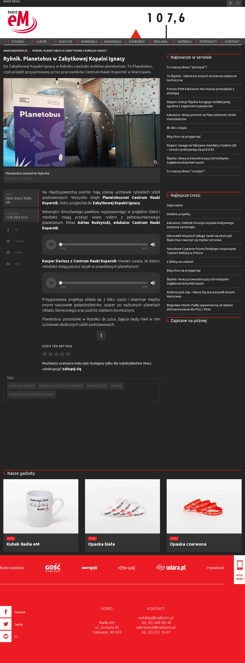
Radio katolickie (12, 568)
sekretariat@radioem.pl (156, 627)
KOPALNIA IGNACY (22, 386)
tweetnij (19, 241)
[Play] (51, 244)
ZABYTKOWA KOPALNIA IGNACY (31, 394)
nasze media (11, 1)
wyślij (17, 263)
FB (16, 229)
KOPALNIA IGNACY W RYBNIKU (61, 386)
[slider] (103, 244)
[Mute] (153, 244)
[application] (101, 244)
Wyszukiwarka (238, 3)
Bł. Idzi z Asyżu (177, 128)
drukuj (18, 252)
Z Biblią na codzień (180, 261)
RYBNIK (116, 386)
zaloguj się (71, 369)
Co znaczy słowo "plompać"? (187, 67)
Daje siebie (175, 205)
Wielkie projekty (178, 214)
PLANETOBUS (97, 386)
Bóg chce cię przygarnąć (184, 136)
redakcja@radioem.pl (156, 618)
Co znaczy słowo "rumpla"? (186, 171)
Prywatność (215, 568)
